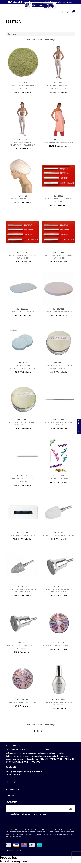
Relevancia (41, 34)
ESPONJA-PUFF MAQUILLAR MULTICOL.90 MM (58, 367)
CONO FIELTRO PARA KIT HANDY (58, 535)
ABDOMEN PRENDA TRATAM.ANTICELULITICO (22, 143)
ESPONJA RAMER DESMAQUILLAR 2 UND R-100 (22, 367)
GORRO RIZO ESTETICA (22, 199)
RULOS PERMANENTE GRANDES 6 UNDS (58, 200)
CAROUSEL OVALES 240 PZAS (22, 702)
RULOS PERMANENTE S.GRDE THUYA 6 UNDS (22, 256)
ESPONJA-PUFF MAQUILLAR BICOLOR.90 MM (22, 423)
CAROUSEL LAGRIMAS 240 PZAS (58, 645)
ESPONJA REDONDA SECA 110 (58, 312)
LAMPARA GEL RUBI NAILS (22, 535)
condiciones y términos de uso (32, 814)
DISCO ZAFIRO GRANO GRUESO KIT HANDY (22, 647)
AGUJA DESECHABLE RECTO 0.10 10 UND (58, 423)
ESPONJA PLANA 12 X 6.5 (22, 312)
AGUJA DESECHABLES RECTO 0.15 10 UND (22, 480)
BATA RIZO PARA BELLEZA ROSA (59, 142)
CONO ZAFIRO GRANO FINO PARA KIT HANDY (22, 590)
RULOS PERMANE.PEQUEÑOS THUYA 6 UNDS (58, 256)
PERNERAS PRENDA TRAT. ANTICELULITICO (58, 87)
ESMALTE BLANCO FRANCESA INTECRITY (59, 703)
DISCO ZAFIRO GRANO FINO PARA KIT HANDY (58, 590)
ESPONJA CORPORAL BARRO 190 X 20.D (22, 87)
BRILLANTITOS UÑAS (58, 479)
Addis (22, 850)
